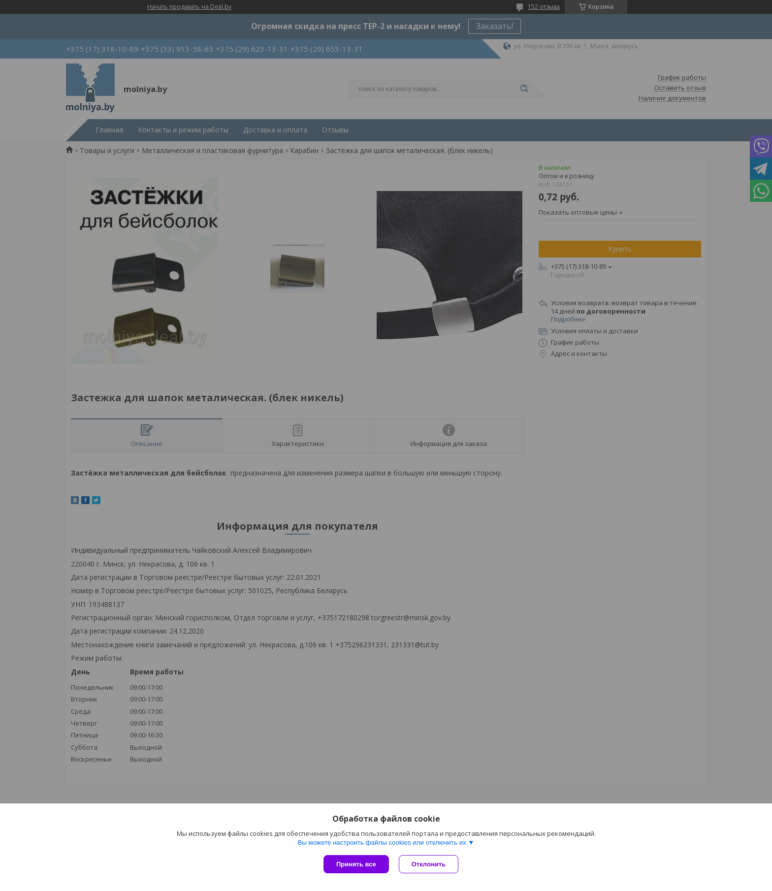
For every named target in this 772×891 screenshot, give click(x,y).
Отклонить (429, 864)
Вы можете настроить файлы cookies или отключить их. (382, 842)
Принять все (356, 864)
